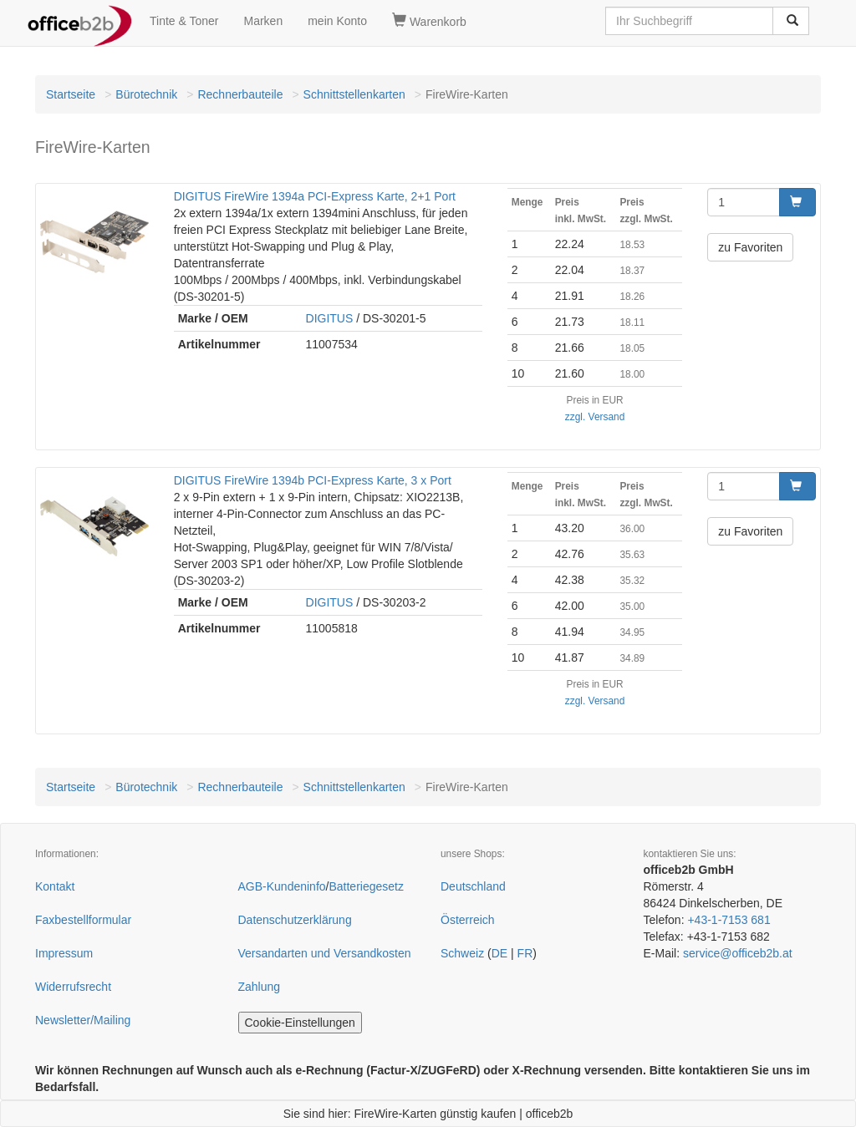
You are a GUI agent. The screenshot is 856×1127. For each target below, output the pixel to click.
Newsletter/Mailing (82, 1020)
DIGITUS (330, 318)
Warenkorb (429, 20)
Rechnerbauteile (240, 94)
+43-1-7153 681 (728, 919)
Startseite (70, 94)
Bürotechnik (146, 94)
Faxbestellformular (83, 919)
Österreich (468, 919)
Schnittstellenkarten (354, 94)
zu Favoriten (750, 247)
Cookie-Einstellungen (300, 1022)
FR (525, 953)
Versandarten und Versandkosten (324, 953)
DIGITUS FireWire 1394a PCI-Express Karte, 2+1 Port (315, 196)
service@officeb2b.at (737, 953)
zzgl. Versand (594, 417)
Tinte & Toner (184, 21)
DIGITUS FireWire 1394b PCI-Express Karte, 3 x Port (312, 480)
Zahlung (259, 986)
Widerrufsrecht (73, 986)
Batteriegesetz (366, 886)
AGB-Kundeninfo (282, 886)
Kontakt (54, 886)
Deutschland (473, 886)
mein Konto (337, 21)
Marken (263, 21)
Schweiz (462, 953)
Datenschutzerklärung (295, 919)
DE (499, 953)
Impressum (64, 953)
